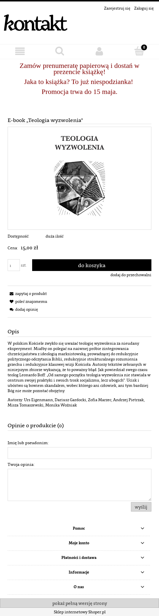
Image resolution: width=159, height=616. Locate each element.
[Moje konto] (99, 51)
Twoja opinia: (21, 464)
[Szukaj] (59, 50)
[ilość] (14, 265)
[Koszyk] (139, 50)
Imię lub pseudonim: (28, 442)
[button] (20, 51)
